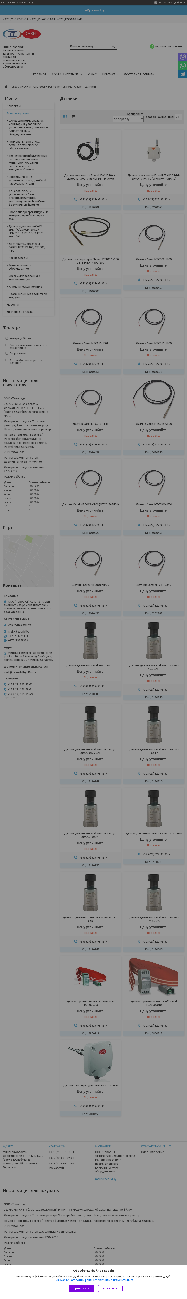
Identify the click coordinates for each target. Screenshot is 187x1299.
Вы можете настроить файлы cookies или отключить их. (92, 1280)
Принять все (81, 1288)
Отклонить (110, 1288)
